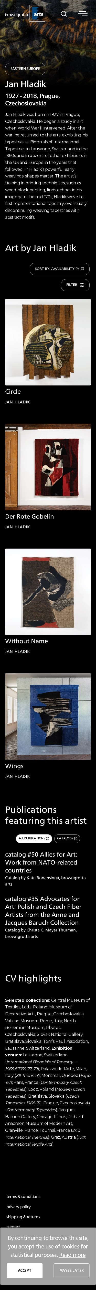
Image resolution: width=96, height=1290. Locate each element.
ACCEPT (24, 1271)
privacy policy (18, 1207)
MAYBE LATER (71, 1271)
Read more (72, 1255)
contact (13, 1227)
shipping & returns (23, 1217)
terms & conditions (23, 1197)
